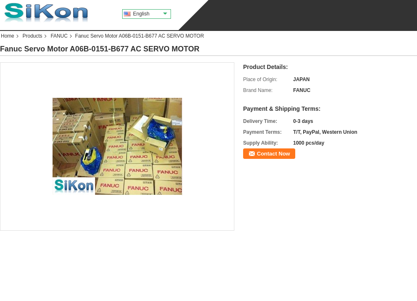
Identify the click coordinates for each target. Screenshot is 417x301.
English (150, 14)
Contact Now (273, 153)
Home (7, 36)
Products (32, 36)
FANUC (59, 36)
